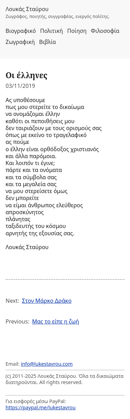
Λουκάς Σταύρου (27, 9)
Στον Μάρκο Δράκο (46, 300)
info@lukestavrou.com (46, 364)
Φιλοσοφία (105, 31)
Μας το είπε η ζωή (55, 321)
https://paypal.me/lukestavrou (41, 407)
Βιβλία (47, 42)
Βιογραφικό (21, 31)
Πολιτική (51, 31)
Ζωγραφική (20, 42)
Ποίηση (77, 31)
